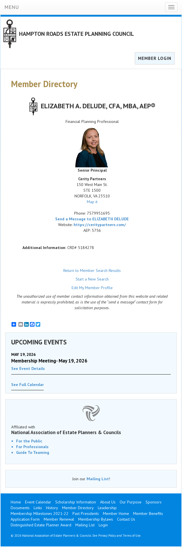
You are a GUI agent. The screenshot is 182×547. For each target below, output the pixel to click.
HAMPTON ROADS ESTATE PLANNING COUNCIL (76, 34)
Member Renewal (59, 519)
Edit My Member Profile (92, 287)
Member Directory (78, 507)
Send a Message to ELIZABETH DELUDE (92, 218)
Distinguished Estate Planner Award (41, 525)
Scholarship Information (75, 502)
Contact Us (126, 519)
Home (16, 502)
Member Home (116, 513)
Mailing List (98, 478)
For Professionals (32, 446)
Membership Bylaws (95, 519)
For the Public (29, 441)
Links (38, 507)
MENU (11, 7)
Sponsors (153, 502)
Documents (20, 507)
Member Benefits (148, 513)
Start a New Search (92, 279)
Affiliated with (91, 429)
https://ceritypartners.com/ (100, 224)
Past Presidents (85, 513)
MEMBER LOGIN (154, 58)
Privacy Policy (107, 536)
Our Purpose (130, 502)
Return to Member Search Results (92, 270)
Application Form (25, 519)
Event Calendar (38, 502)
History (52, 507)
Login (103, 525)
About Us (108, 502)
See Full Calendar (27, 384)
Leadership (107, 507)
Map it (92, 201)
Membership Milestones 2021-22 (39, 513)
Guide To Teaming (32, 452)
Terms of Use (132, 536)
